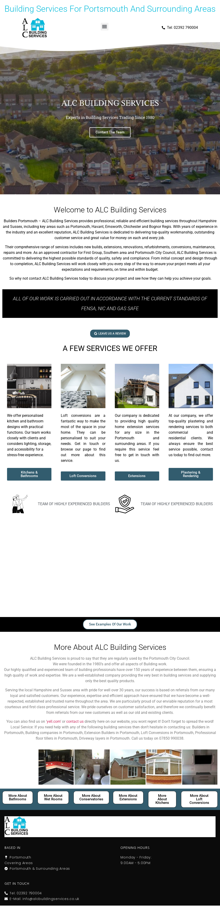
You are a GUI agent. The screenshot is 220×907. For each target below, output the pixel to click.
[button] (104, 26)
